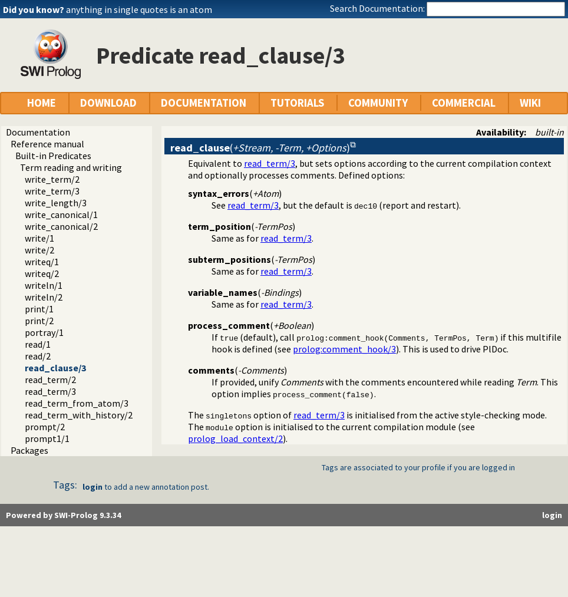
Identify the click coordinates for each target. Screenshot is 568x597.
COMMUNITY (378, 103)
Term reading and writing (71, 167)
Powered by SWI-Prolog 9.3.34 (63, 515)
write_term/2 (52, 179)
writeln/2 (43, 297)
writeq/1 (42, 262)
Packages (29, 450)
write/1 (39, 238)
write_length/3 (56, 203)
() (260, 147)
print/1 (39, 309)
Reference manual (47, 144)
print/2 (39, 320)
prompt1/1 (47, 438)
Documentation (38, 132)
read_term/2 (50, 379)
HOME (41, 103)
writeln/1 (43, 285)
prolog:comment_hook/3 (344, 349)
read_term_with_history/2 (79, 415)
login (92, 486)
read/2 (38, 356)
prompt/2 (45, 427)
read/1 (38, 344)
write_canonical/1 (61, 214)
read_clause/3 (55, 368)
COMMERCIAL (464, 103)
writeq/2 (42, 273)
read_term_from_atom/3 (76, 403)
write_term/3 (52, 191)
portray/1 (44, 332)
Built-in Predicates (53, 155)
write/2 (39, 250)
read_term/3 (50, 391)
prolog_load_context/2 (235, 438)
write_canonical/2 (61, 226)
